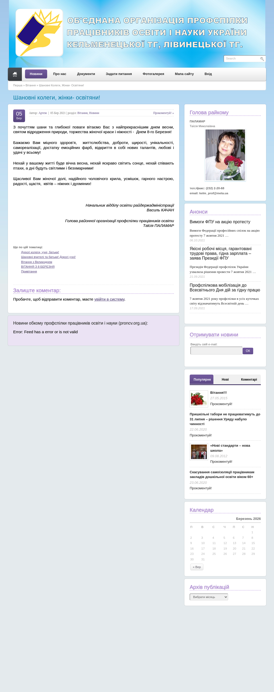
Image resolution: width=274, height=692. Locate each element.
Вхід (208, 74)
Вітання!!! (218, 393)
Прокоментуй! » (163, 112)
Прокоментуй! (221, 404)
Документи (86, 74)
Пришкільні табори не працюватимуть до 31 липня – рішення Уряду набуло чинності (225, 419)
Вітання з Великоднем (36, 261)
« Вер (197, 567)
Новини (36, 74)
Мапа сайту (184, 74)
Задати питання (119, 74)
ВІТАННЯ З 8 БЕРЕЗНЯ (38, 266)
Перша (17, 85)
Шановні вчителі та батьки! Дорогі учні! (48, 256)
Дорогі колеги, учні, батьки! (40, 252)
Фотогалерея (153, 74)
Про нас (59, 74)
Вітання (31, 85)
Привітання (29, 271)
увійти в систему (109, 299)
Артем (42, 112)
